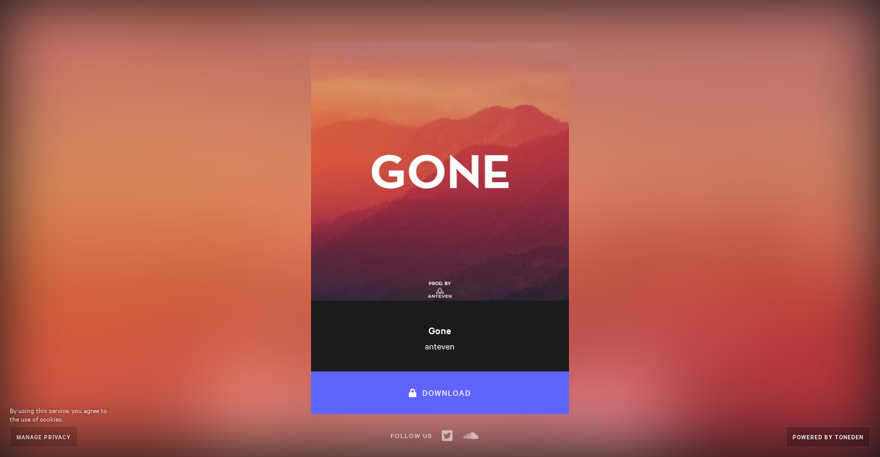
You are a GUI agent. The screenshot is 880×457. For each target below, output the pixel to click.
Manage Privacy (43, 436)
